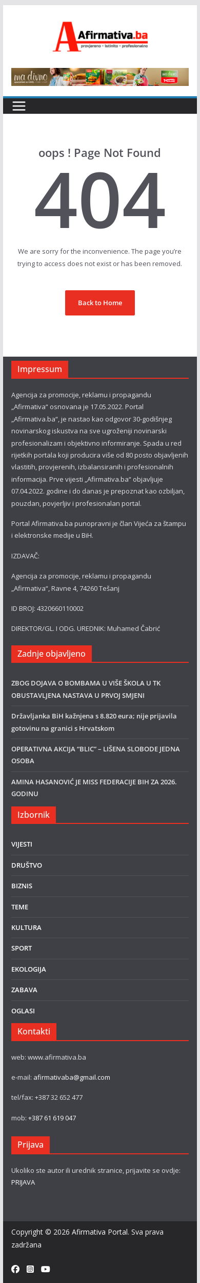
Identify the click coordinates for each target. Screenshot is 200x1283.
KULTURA (26, 927)
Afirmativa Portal (100, 1232)
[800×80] (100, 73)
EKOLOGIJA (28, 969)
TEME (19, 906)
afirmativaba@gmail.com (71, 1077)
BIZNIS (21, 885)
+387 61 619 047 (52, 1117)
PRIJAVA (23, 1182)
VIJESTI (21, 844)
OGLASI (23, 1010)
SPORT (21, 948)
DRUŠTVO (26, 865)
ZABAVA (24, 989)
